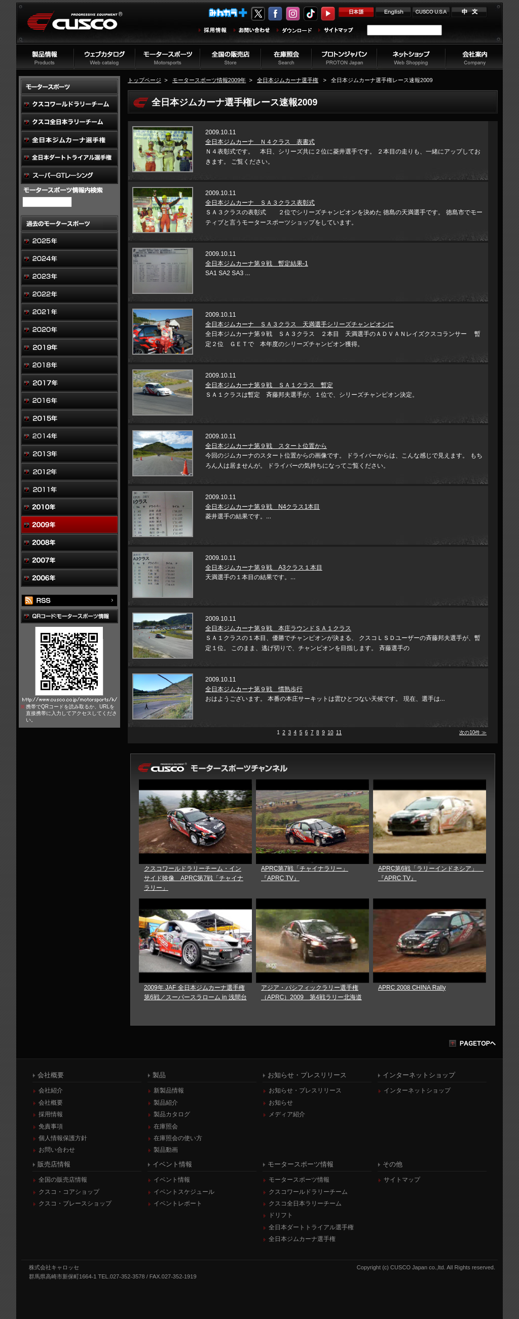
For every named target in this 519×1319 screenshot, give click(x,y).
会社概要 (51, 1102)
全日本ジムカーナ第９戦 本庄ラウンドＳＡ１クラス (278, 628)
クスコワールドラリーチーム (308, 1191)
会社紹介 (51, 1090)
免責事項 (51, 1126)
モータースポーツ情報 (299, 1179)
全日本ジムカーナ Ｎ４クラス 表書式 (260, 141)
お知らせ (281, 1102)
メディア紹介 (287, 1114)
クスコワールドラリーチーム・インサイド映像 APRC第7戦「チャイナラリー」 (193, 878)
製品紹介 (166, 1102)
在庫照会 (166, 1126)
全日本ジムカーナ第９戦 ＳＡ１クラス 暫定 (269, 385)
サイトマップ (402, 1179)
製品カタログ (172, 1114)
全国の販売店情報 (63, 1179)
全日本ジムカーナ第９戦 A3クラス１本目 (263, 567)
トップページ (144, 80)
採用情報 (51, 1114)
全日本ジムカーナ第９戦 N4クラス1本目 (262, 506)
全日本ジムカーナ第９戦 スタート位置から (266, 445)
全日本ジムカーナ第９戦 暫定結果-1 (256, 263)
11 (339, 732)
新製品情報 (169, 1090)
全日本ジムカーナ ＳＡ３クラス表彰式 (260, 202)
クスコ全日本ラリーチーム (305, 1203)
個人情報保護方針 (63, 1138)
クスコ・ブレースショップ (75, 1203)
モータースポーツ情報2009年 (209, 80)
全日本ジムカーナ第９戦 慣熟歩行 (254, 689)
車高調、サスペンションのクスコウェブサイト (82, 27)
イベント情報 (172, 1179)
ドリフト (281, 1215)
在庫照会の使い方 (178, 1138)
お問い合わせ (57, 1149)
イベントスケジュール (184, 1191)
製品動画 (166, 1149)
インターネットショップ (417, 1090)
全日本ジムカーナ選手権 (287, 80)
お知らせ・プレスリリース (305, 1090)
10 (330, 732)
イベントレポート (178, 1203)
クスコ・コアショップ (69, 1191)
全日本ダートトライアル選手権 (311, 1227)
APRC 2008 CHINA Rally (412, 987)
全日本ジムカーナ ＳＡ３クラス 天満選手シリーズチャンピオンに (299, 324)
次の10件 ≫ (473, 732)
